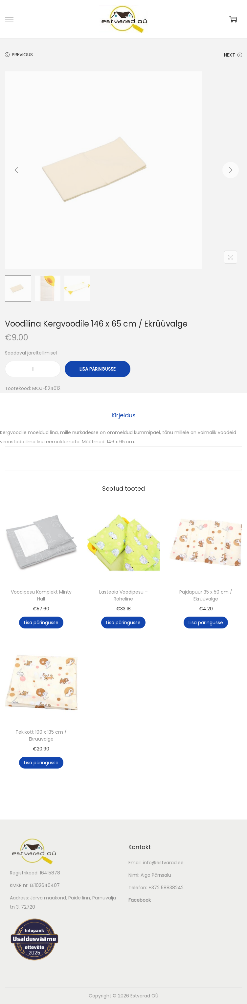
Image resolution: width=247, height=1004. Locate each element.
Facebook (139, 900)
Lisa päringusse (97, 369)
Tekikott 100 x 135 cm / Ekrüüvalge (41, 735)
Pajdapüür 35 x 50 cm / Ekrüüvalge (205, 595)
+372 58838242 (166, 887)
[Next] (230, 170)
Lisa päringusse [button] (41, 622)
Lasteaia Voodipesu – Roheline (123, 595)
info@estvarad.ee (163, 862)
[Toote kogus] (32, 369)
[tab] (124, 415)
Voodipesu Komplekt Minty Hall (41, 595)
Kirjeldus (124, 415)
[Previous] (16, 170)
